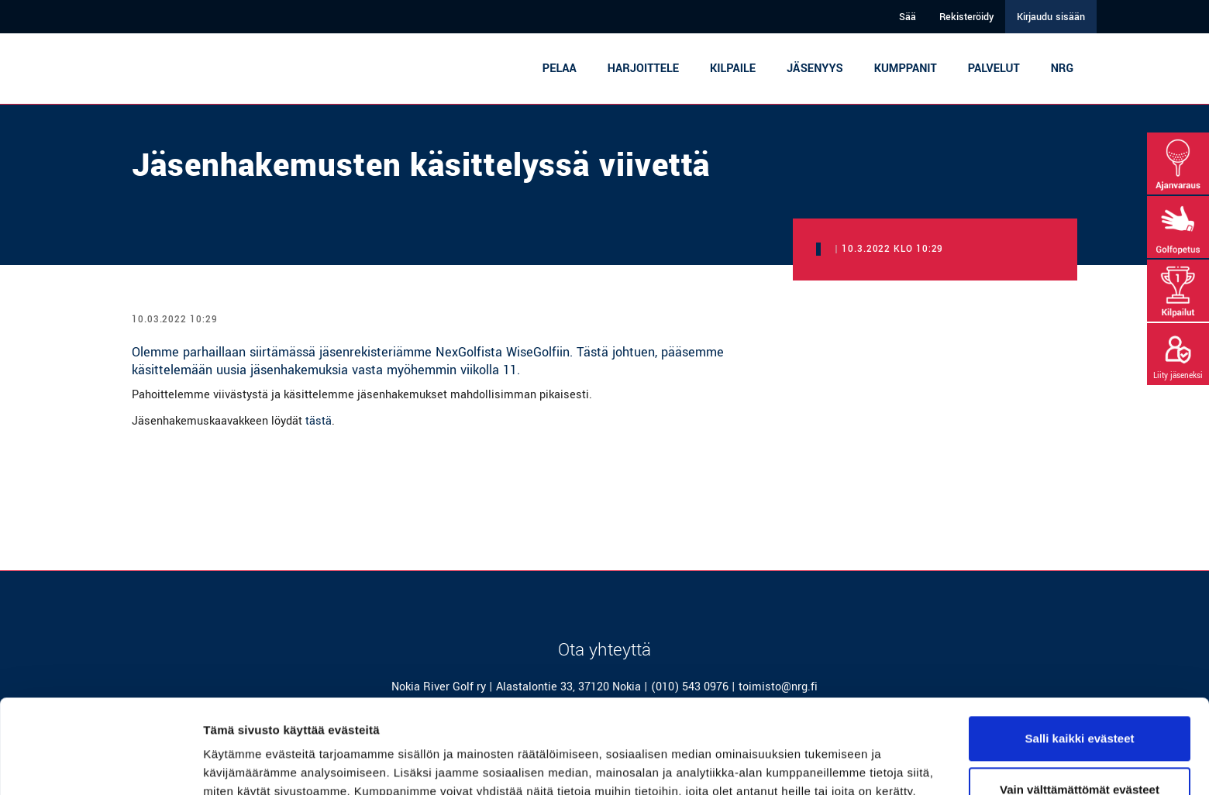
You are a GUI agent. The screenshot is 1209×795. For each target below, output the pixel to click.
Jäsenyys (815, 68)
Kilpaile (733, 68)
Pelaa (559, 68)
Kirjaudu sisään (1051, 17)
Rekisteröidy (966, 17)
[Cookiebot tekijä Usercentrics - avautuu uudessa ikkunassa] (100, 764)
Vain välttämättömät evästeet (1079, 700)
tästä (318, 421)
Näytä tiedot (236, 764)
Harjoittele (643, 68)
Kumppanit (905, 68)
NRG (1062, 68)
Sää (907, 17)
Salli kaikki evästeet (1080, 650)
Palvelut (994, 68)
